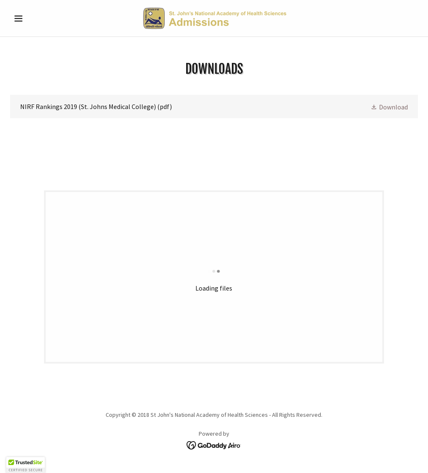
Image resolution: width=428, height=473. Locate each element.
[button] (40, 18)
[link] (214, 18)
